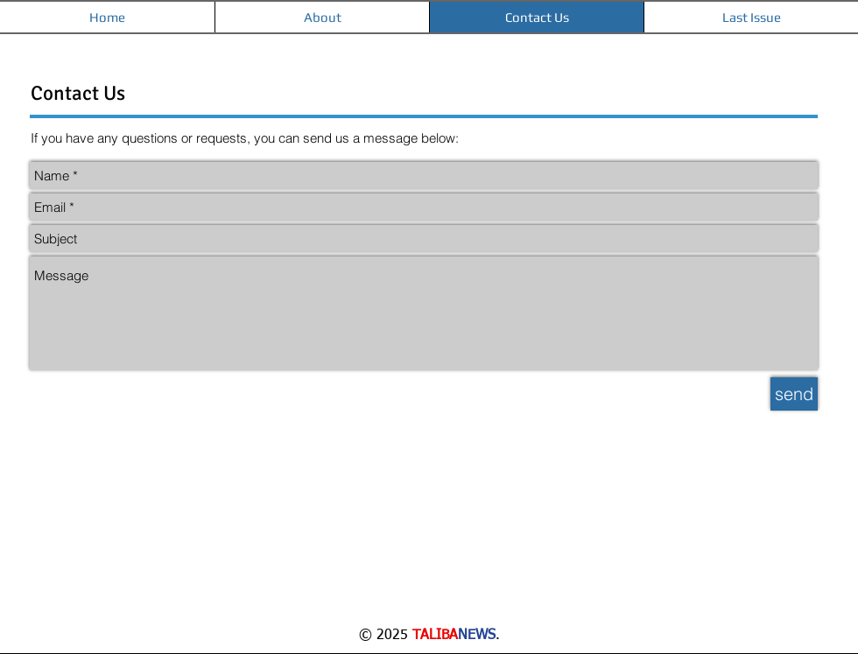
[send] (794, 394)
